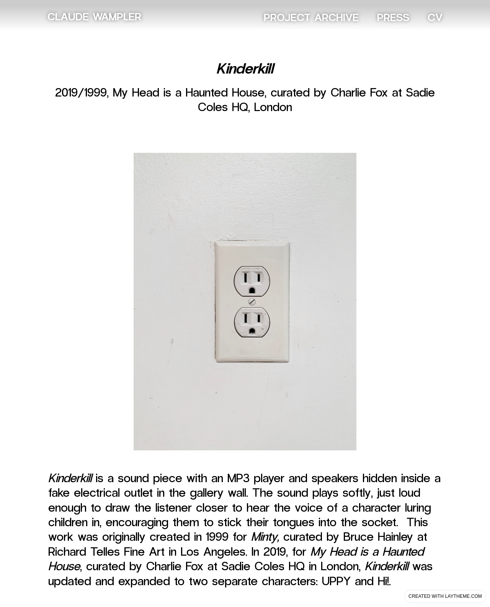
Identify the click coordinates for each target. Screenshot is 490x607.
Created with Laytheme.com (445, 596)
